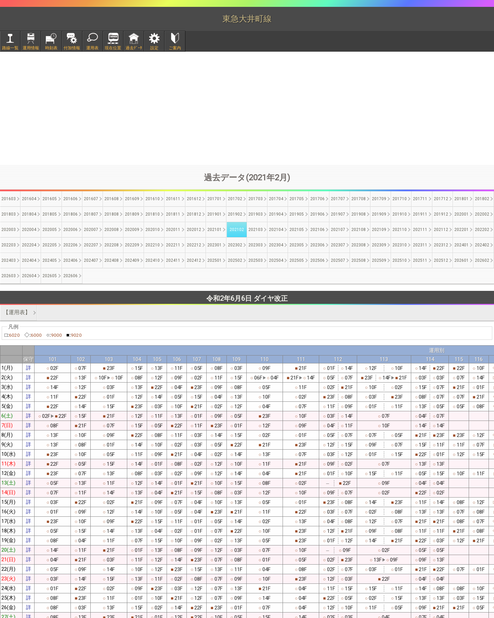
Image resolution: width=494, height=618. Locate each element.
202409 (132, 260)
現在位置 (113, 48)
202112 (441, 229)
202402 (482, 245)
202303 (255, 245)
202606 (70, 275)
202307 (338, 245)
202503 (255, 260)
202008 (111, 229)
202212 (194, 245)
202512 (441, 260)
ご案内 (175, 48)
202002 (482, 214)
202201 (461, 229)
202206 (70, 245)
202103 (255, 229)
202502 (235, 260)
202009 (132, 229)
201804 (29, 214)
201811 (173, 214)
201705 (296, 198)
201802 (482, 198)
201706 (317, 198)
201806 (70, 214)
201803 (8, 214)
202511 (420, 260)
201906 (317, 214)
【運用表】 (16, 312)
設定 (154, 48)
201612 (194, 198)
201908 (358, 214)
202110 (399, 229)
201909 (379, 214)
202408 (111, 260)
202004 (29, 229)
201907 (338, 214)
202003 (8, 229)
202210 (152, 245)
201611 (173, 198)
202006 (70, 229)
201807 (91, 214)
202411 (173, 260)
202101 (214, 229)
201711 (420, 198)
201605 (49, 198)
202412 (194, 260)
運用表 (92, 48)
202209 (132, 245)
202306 (317, 245)
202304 (276, 245)
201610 (152, 198)
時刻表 (51, 48)
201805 (49, 214)
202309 (379, 245)
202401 (461, 245)
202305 (296, 245)
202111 (420, 229)
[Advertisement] (247, 108)
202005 (49, 229)
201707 (338, 198)
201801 (461, 198)
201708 (358, 198)
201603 (8, 198)
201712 (441, 198)
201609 (132, 198)
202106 (317, 229)
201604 (29, 198)
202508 (358, 260)
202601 (461, 260)
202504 (276, 260)
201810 (152, 214)
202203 (8, 245)
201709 (379, 198)
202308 (358, 245)
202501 (214, 260)
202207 (91, 245)
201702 (235, 198)
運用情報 (31, 48)
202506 (317, 260)
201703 (255, 198)
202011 (173, 229)
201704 (276, 198)
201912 (441, 214)
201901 (214, 214)
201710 (399, 198)
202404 (29, 260)
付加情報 (72, 48)
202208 (111, 245)
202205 (49, 245)
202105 (296, 229)
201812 (194, 214)
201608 (111, 198)
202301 (214, 245)
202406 (70, 260)
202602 (482, 260)
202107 (338, 229)
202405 (49, 260)
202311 (420, 245)
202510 (399, 260)
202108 (358, 229)
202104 (276, 229)
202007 (91, 229)
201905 (296, 214)
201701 (214, 198)
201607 (91, 198)
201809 (132, 214)
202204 (29, 245)
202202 (482, 229)
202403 (8, 260)
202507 (338, 260)
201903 (255, 214)
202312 (441, 245)
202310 (399, 245)
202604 (29, 275)
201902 (235, 214)
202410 (152, 260)
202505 (296, 260)
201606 (70, 198)
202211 (173, 245)
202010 (152, 229)
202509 (379, 260)
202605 (49, 275)
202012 (194, 229)
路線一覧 (10, 48)
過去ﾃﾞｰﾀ (134, 48)
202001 (461, 214)
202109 (379, 229)
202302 (235, 245)
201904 (276, 214)
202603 (8, 275)
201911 (420, 214)
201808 (111, 214)
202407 (91, 260)
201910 (399, 214)
